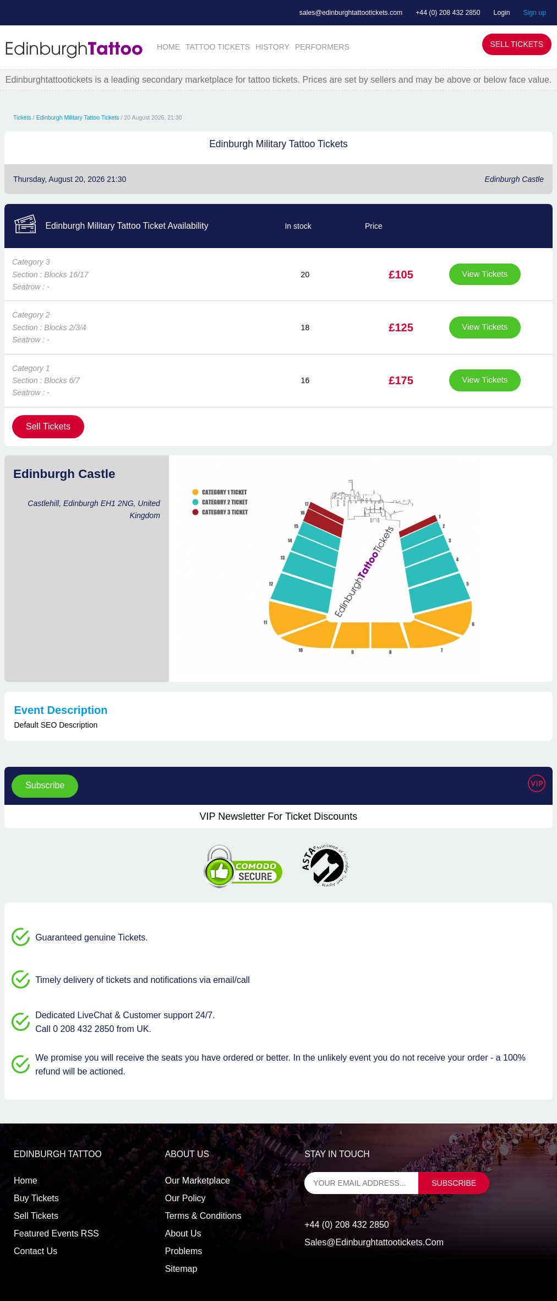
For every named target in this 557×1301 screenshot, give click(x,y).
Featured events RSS (56, 1233)
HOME (168, 46)
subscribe (454, 1183)
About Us (183, 1233)
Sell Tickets (516, 44)
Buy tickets (36, 1198)
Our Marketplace (197, 1180)
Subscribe (44, 785)
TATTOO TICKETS (217, 46)
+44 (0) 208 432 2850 (448, 13)
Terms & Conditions (203, 1216)
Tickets (22, 117)
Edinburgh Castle (514, 179)
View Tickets (484, 273)
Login (502, 13)
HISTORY (272, 46)
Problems (184, 1251)
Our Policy (185, 1198)
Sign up (534, 13)
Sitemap (181, 1268)
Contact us (35, 1251)
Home (25, 1180)
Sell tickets (36, 1216)
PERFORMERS (322, 46)
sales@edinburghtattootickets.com (350, 13)
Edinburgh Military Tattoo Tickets (77, 117)
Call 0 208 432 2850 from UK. (93, 1029)
